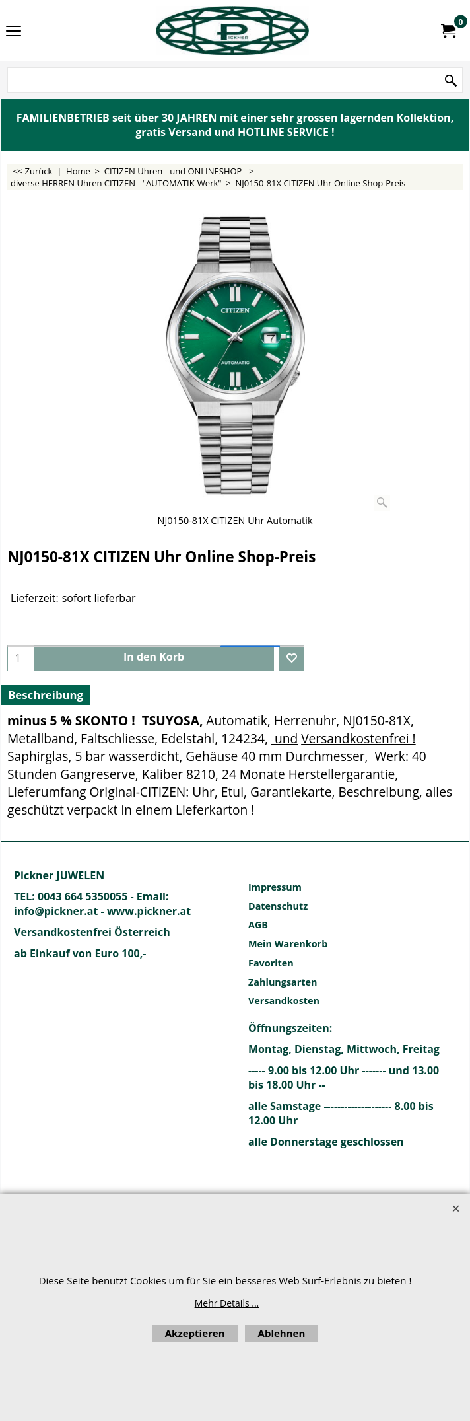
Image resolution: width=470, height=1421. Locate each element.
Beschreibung (45, 694)
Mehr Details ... (227, 1303)
